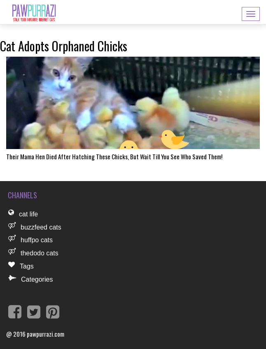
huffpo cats (37, 239)
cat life (28, 214)
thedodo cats (39, 253)
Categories (37, 279)
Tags (27, 266)
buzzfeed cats (41, 227)
